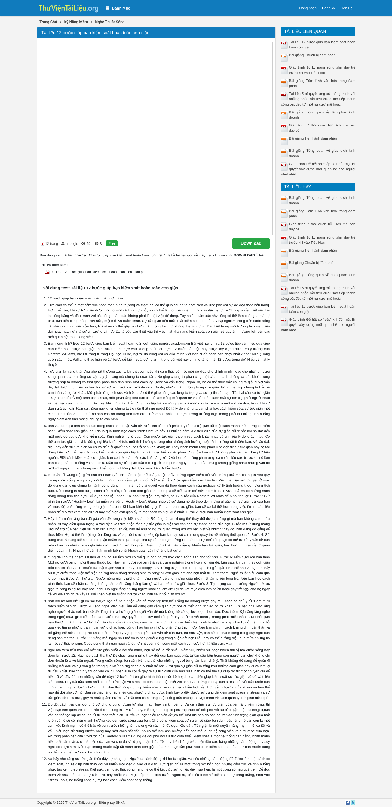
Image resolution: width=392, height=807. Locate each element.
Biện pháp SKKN (112, 802)
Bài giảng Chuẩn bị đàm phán (312, 55)
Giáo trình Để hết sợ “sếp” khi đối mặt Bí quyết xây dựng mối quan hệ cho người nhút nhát (318, 169)
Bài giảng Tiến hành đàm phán (313, 138)
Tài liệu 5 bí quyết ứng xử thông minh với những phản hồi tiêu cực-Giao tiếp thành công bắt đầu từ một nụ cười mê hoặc (318, 99)
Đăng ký (328, 8)
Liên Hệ (346, 8)
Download (251, 243)
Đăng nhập (307, 8)
